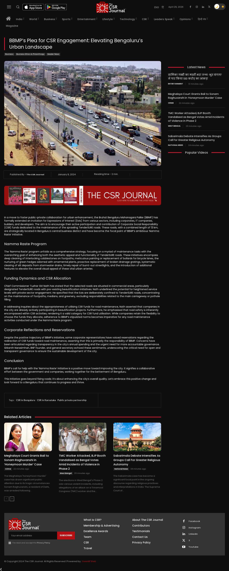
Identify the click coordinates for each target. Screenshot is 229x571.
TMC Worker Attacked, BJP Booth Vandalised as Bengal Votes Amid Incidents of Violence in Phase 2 (82, 462)
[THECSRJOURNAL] (111, 7)
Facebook (194, 521)
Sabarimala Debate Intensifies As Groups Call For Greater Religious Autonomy (136, 460)
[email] (33, 535)
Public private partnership (72, 400)
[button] (18, 7)
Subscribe (66, 535)
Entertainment (175, 83)
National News (121, 469)
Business (9, 54)
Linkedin (193, 534)
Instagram (195, 527)
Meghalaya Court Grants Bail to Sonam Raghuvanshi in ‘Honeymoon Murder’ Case (26, 460)
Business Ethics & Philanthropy (30, 54)
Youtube (193, 547)
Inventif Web (89, 561)
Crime (8, 469)
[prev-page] (6, 499)
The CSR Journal (35, 174)
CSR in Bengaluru (25, 400)
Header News (53, 54)
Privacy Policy (43, 542)
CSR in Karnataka (46, 400)
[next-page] (12, 499)
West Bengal (66, 473)
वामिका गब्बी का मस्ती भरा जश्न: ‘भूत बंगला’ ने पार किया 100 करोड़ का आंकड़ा (195, 76)
